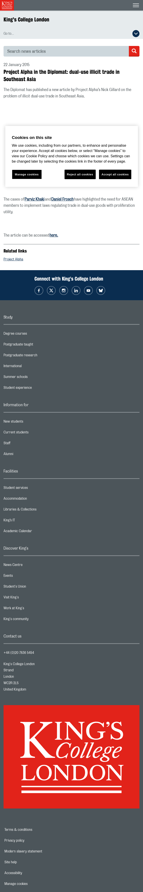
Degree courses (33, 335)
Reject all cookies (80, 174)
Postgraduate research (38, 356)
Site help (25, 862)
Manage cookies (31, 884)
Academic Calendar (35, 532)
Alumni (26, 455)
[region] (71, 156)
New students (31, 422)
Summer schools (33, 378)
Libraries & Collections (38, 510)
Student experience (35, 389)
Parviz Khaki (34, 199)
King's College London (26, 19)
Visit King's (29, 598)
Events (26, 577)
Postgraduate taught (36, 345)
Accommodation (33, 500)
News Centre (31, 566)
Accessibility (28, 873)
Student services (33, 489)
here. (54, 235)
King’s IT (27, 521)
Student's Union (32, 587)
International (30, 367)
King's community (34, 620)
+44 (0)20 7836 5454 (19, 653)
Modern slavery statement (38, 851)
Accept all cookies (115, 174)
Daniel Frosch (62, 199)
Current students (34, 433)
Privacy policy (29, 840)
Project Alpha (13, 259)
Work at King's (31, 609)
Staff (25, 444)
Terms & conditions (33, 829)
